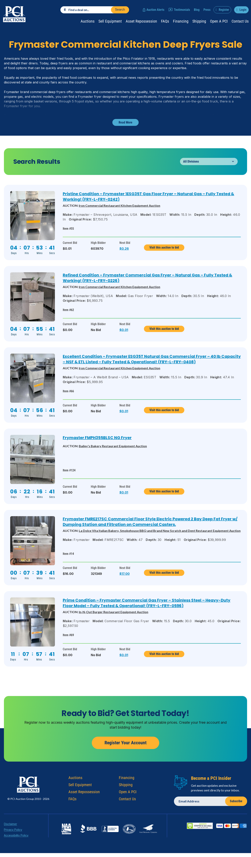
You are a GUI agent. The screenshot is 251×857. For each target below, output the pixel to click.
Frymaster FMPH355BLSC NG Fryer (97, 437)
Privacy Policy (13, 832)
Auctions (88, 21)
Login (242, 10)
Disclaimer (10, 827)
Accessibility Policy (16, 838)
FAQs (165, 21)
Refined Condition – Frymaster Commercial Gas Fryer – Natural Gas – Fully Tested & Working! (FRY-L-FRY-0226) (147, 277)
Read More (125, 122)
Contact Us (240, 21)
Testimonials (182, 10)
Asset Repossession (141, 21)
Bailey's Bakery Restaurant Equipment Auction (113, 446)
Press (207, 10)
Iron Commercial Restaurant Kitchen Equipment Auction (119, 205)
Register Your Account (125, 746)
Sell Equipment (110, 21)
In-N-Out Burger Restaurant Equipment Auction (113, 612)
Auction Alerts (155, 10)
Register (224, 10)
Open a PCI (219, 21)
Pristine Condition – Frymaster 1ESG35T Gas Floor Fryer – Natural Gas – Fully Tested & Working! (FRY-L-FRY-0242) (148, 196)
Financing (180, 21)
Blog (197, 10)
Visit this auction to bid (164, 247)
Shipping (199, 21)
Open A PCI (127, 795)
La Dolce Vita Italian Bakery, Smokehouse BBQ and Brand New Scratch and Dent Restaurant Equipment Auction (160, 530)
